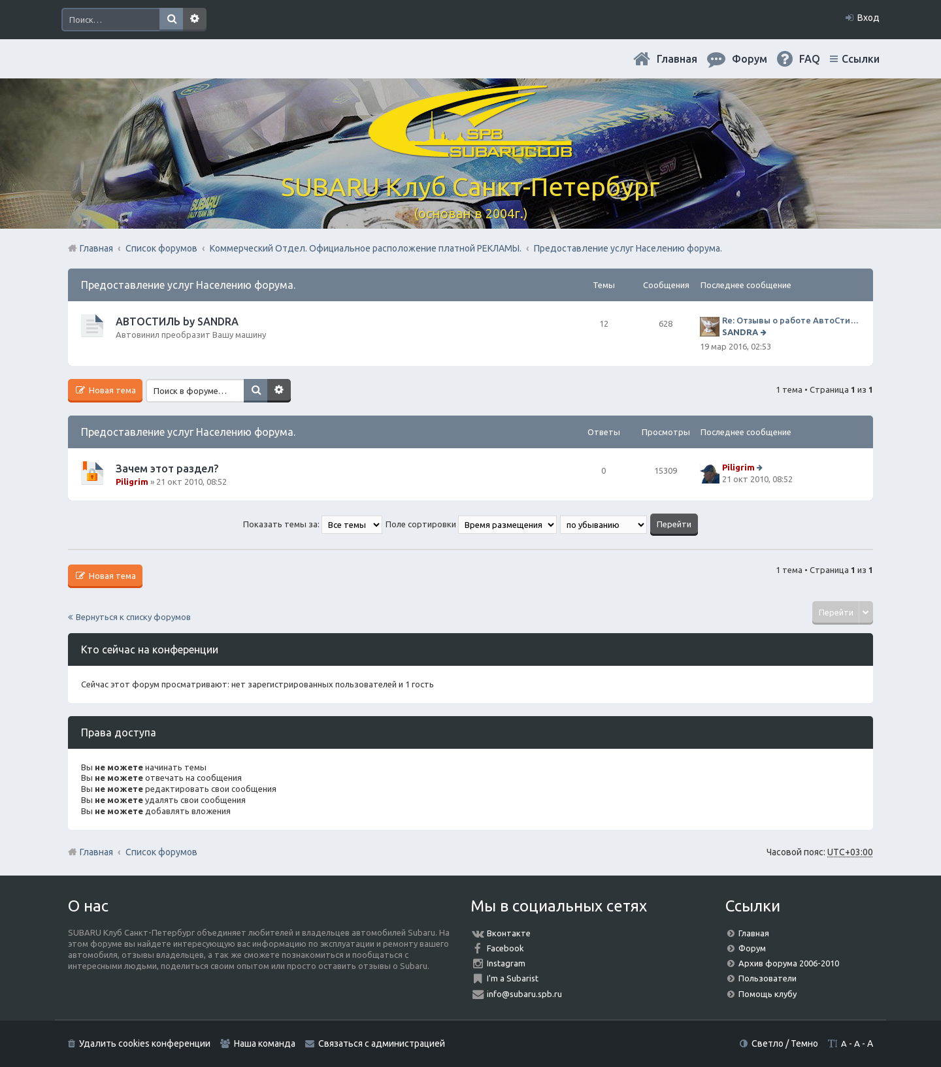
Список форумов (161, 852)
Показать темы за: (312, 524)
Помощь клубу (767, 993)
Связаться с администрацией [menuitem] (381, 1043)
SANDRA (740, 332)
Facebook (505, 948)
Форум (752, 948)
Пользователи (767, 978)
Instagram (506, 963)
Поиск (171, 19)
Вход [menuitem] (868, 17)
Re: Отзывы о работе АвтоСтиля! (791, 320)
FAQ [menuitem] (809, 59)
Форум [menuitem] (749, 59)
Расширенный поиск (194, 19)
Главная (677, 59)
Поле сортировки (471, 524)
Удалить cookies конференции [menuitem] (144, 1043)
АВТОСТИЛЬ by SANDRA (177, 321)
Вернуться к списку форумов (133, 616)
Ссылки (861, 59)
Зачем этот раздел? (167, 468)
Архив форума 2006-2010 (788, 963)
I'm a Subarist (512, 978)
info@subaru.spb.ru (524, 993)
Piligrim (132, 481)
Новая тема (111, 390)
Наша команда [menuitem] (264, 1043)
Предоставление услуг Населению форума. (188, 285)
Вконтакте (509, 933)
